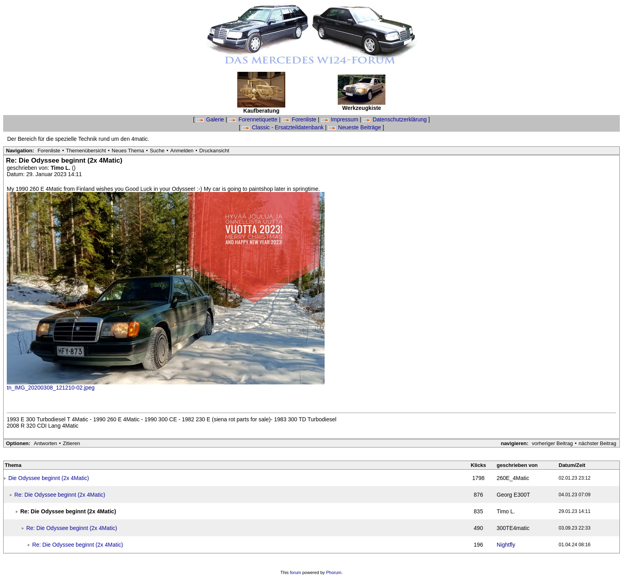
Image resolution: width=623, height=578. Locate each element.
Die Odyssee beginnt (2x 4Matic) (48, 478)
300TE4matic (513, 528)
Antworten (45, 443)
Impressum (340, 119)
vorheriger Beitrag (552, 443)
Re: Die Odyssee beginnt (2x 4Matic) (59, 495)
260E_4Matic (513, 478)
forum (295, 572)
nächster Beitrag (597, 443)
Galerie (211, 119)
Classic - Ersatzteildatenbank (283, 127)
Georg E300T (513, 495)
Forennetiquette (253, 119)
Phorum (334, 572)
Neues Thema (128, 151)
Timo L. (61, 168)
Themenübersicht (86, 151)
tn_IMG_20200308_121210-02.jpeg (51, 387)
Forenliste (300, 119)
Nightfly (506, 545)
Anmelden (182, 151)
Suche (157, 151)
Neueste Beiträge (355, 127)
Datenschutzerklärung (395, 119)
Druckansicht (214, 151)
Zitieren (71, 443)
